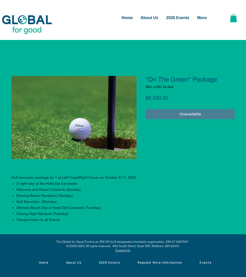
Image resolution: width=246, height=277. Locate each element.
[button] (233, 18)
